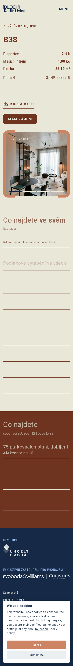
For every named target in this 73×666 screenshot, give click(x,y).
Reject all (41, 629)
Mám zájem (20, 119)
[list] (36, 164)
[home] (18, 9)
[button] (64, 9)
